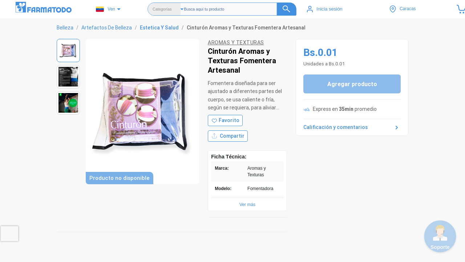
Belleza (65, 27)
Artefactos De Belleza (106, 27)
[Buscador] (240, 9)
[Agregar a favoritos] (225, 120)
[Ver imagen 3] (68, 102)
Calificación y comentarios (352, 127)
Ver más (247, 204)
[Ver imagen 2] (68, 76)
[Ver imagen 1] (68, 50)
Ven (105, 9)
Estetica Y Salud (159, 27)
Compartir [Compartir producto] (227, 136)
